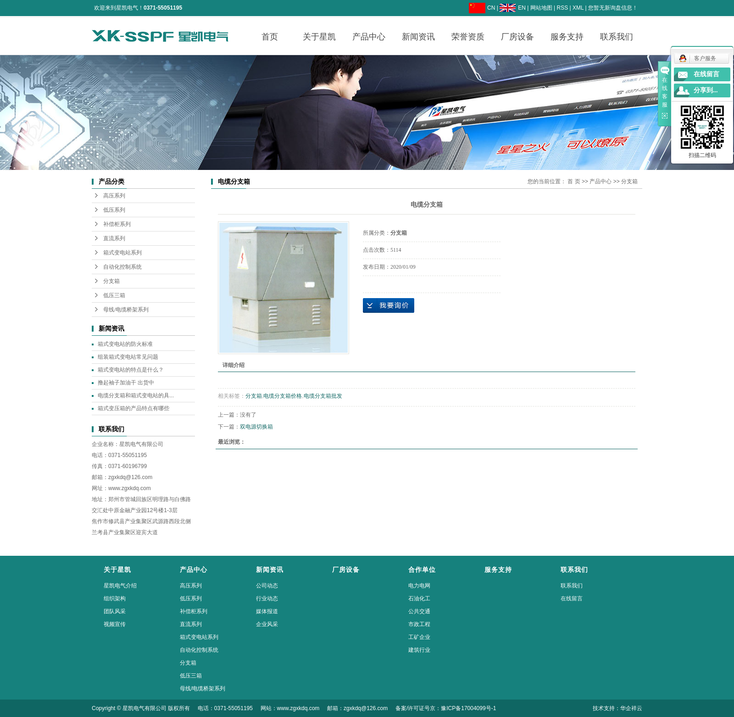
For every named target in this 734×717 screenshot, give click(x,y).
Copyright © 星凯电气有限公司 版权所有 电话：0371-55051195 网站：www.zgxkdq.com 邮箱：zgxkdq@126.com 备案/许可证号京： (266, 708)
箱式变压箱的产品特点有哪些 (133, 408)
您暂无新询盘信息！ (613, 8)
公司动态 (267, 585)
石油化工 (419, 598)
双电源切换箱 (256, 426)
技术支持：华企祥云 (617, 708)
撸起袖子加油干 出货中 (126, 382)
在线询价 (388, 305)
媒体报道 (267, 611)
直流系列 (114, 238)
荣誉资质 (467, 36)
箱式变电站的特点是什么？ (131, 370)
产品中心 (368, 36)
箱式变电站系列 (122, 252)
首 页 (573, 181)
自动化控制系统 (122, 267)
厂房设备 (517, 36)
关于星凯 (319, 36)
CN (491, 8)
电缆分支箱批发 (323, 396)
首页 (269, 36)
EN (522, 8)
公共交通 (419, 611)
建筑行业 (419, 650)
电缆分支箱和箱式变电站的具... (136, 395)
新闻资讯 (418, 36)
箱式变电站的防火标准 (125, 344)
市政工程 (419, 624)
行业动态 (267, 598)
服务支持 (567, 36)
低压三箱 (114, 295)
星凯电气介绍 (120, 585)
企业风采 (267, 624)
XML (578, 8)
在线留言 (572, 598)
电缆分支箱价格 (282, 396)
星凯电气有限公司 (141, 444)
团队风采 (115, 611)
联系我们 (616, 36)
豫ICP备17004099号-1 (468, 708)
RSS (562, 8)
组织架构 (115, 598)
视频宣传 (115, 624)
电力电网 (419, 585)
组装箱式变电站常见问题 (128, 357)
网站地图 (541, 8)
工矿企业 (419, 637)
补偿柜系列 (117, 224)
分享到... (706, 90)
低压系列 (114, 210)
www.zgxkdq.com (129, 488)
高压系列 (114, 195)
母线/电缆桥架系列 (126, 309)
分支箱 (111, 281)
